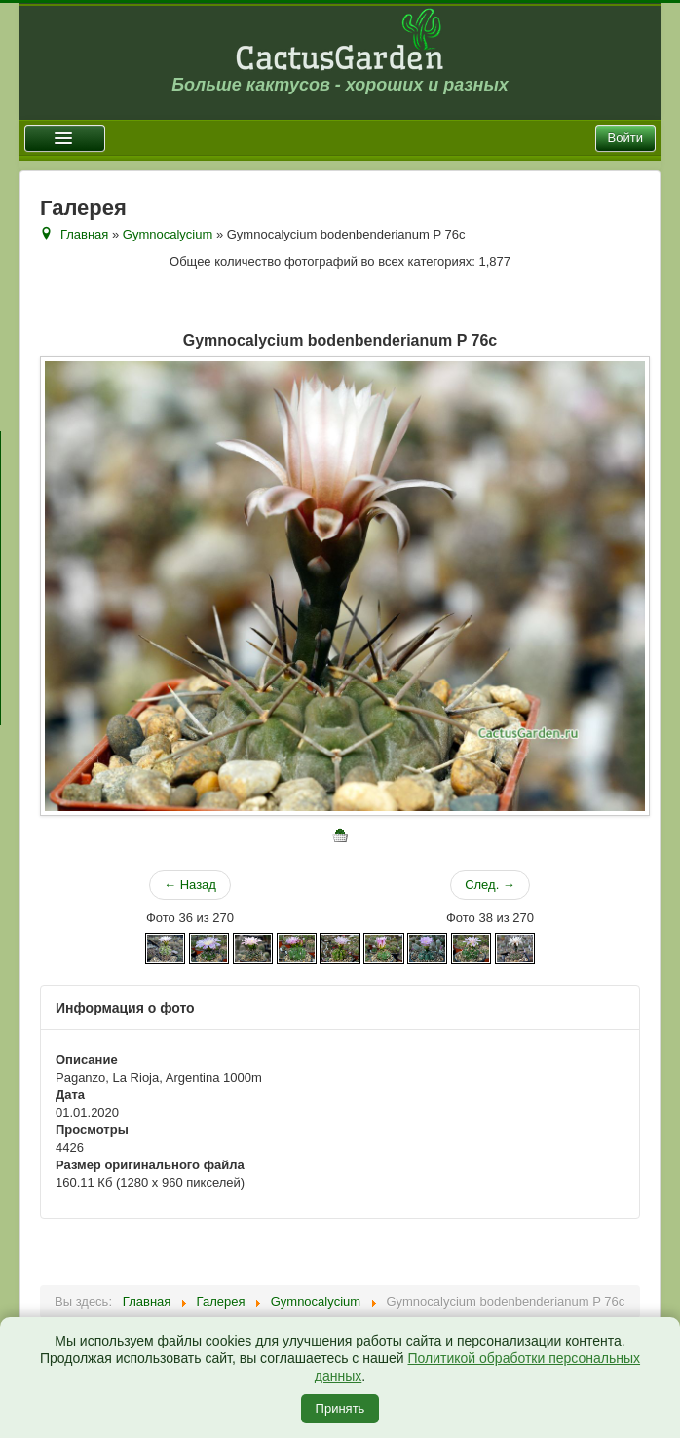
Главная (84, 234)
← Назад (190, 884)
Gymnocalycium (167, 234)
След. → (490, 884)
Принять (340, 1408)
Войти (625, 137)
